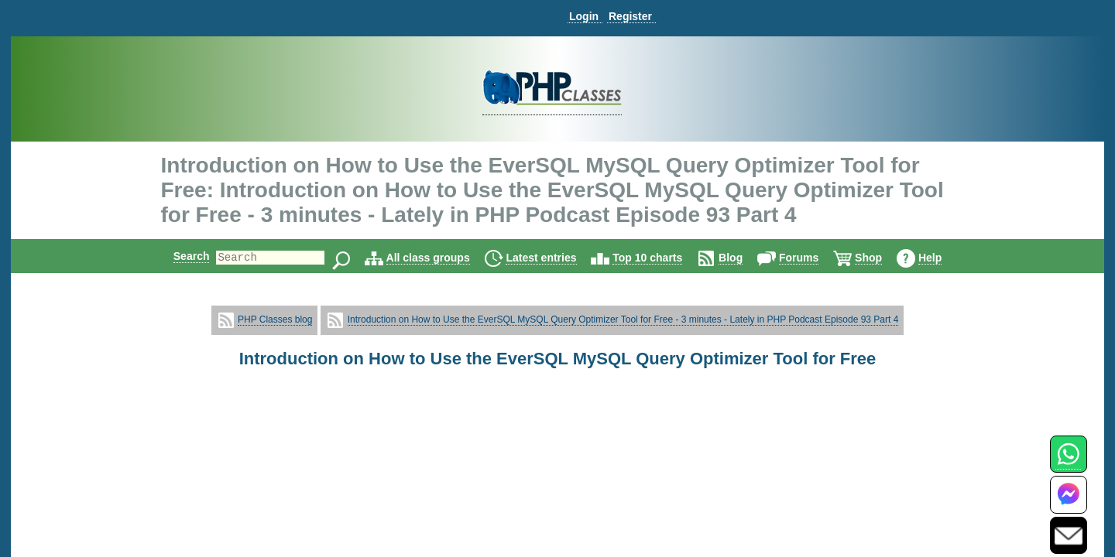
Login (584, 16)
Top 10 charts (660, 257)
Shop (881, 257)
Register (630, 16)
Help (943, 257)
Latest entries (554, 257)
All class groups (441, 257)
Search (178, 256)
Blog (744, 257)
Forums (812, 257)
